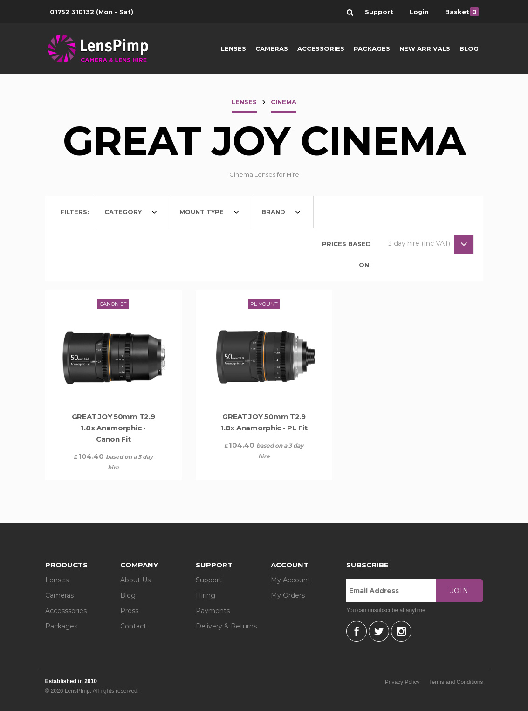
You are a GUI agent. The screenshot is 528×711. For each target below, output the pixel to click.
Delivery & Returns (226, 626)
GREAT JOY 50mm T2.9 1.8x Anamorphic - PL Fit (264, 422)
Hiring (205, 595)
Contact (133, 626)
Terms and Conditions (456, 682)
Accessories (320, 48)
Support (209, 580)
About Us (135, 580)
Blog (469, 48)
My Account (290, 580)
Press (129, 611)
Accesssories (66, 611)
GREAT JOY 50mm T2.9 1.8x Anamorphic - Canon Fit (113, 427)
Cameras (271, 48)
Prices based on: (346, 254)
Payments (213, 611)
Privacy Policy (402, 682)
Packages (372, 48)
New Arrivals (424, 48)
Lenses (233, 48)
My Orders (288, 595)
